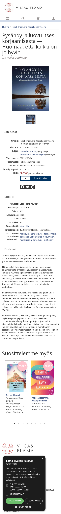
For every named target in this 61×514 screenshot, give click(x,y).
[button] (24, 507)
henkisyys (24, 233)
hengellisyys (37, 233)
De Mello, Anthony (29, 151)
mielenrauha (26, 239)
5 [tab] (31, 423)
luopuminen (48, 236)
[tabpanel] (16, 387)
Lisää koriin (40, 178)
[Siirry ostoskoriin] (38, 18)
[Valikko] (8, 18)
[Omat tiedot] (53, 18)
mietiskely (48, 239)
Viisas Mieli (25, 226)
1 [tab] (14, 423)
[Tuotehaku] (23, 18)
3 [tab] (23, 423)
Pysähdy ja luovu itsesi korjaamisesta (29, 27)
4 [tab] (27, 423)
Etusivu (5, 27)
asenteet (24, 236)
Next (57, 390)
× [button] (42, 459)
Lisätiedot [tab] (9, 196)
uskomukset (36, 236)
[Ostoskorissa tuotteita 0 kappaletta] (38, 19)
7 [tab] (40, 423)
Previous (1, 390)
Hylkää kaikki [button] (34, 501)
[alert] (24, 483)
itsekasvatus (50, 233)
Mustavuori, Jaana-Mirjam (32, 154)
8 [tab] (44, 423)
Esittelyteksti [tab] (10, 249)
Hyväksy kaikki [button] (14, 501)
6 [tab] (35, 423)
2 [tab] (18, 423)
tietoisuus (38, 239)
